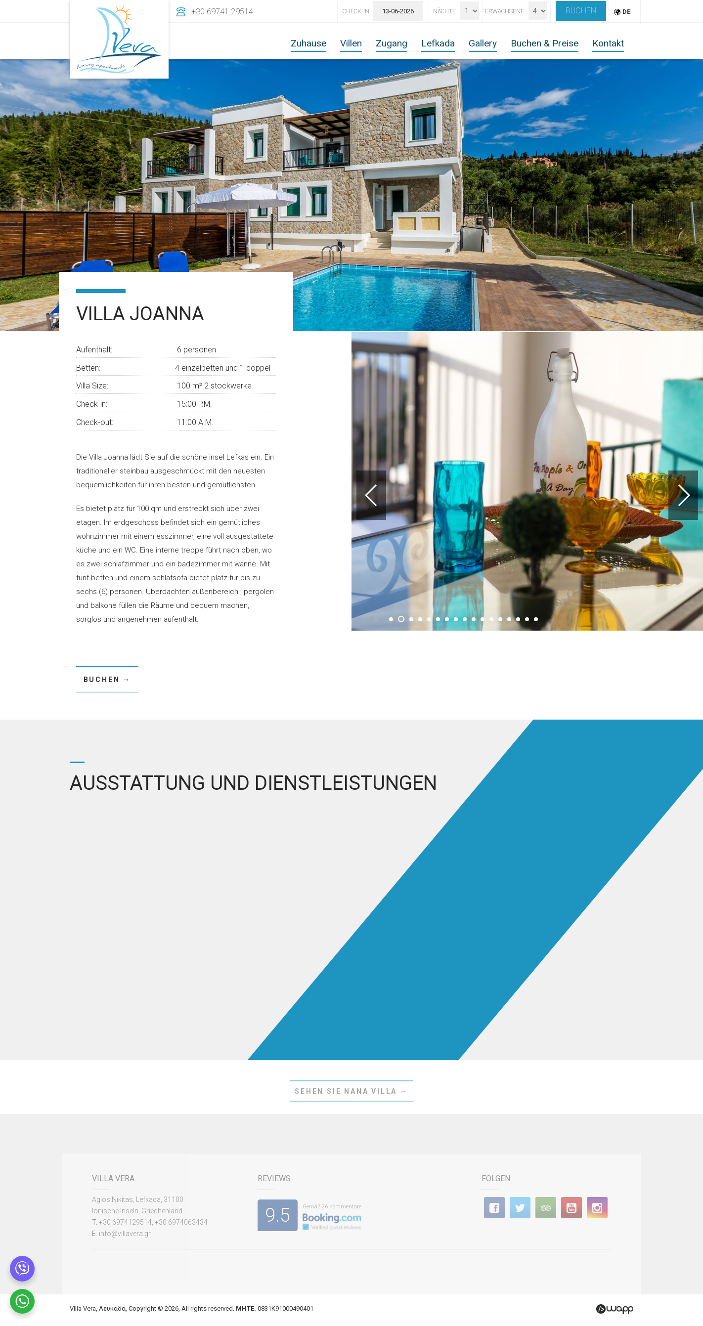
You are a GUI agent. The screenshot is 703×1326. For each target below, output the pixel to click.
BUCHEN (581, 10)
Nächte (444, 11)
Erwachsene (504, 11)
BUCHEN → (107, 680)
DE (626, 11)
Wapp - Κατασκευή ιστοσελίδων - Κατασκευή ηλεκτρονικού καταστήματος (614, 1309)
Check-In (356, 11)
